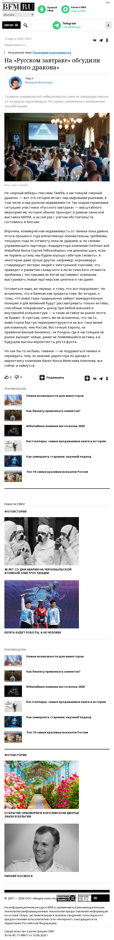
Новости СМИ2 (14, 504)
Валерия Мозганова (39, 82)
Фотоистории (15, 511)
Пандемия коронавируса (52, 52)
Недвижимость (15, 45)
